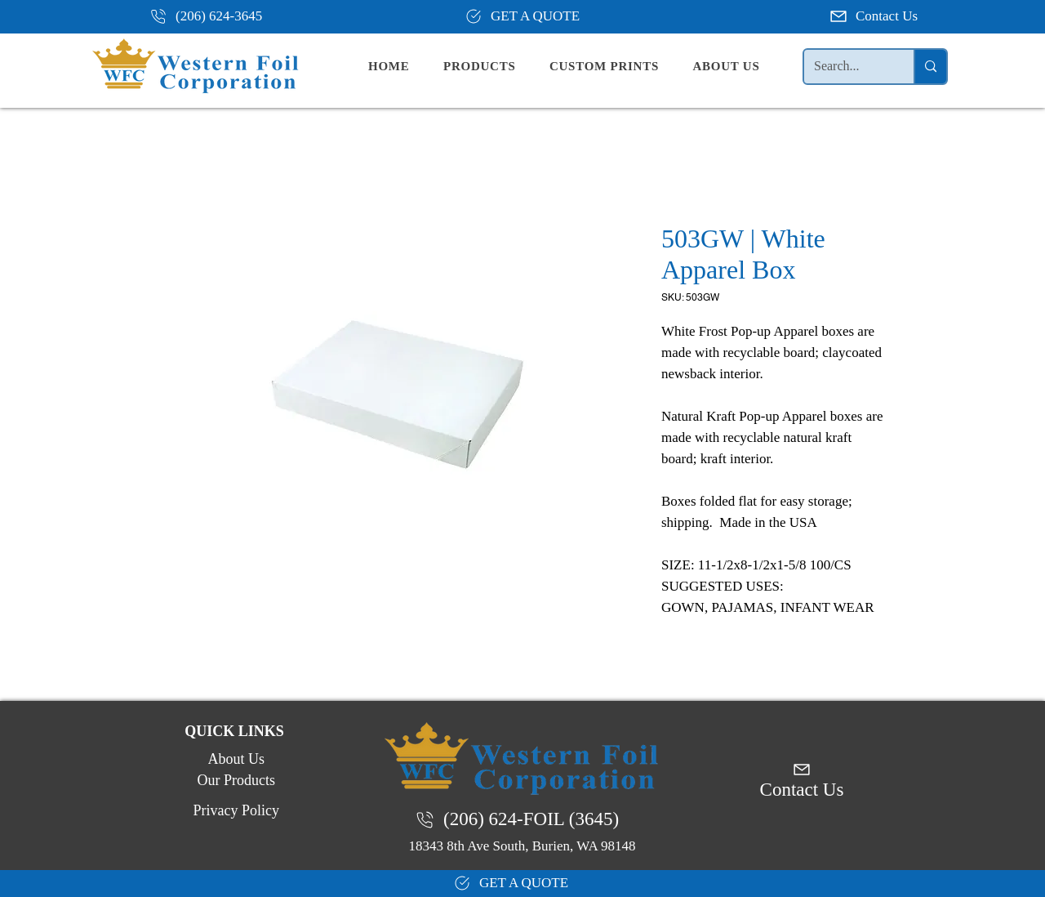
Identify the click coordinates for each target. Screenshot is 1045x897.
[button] (493, 66)
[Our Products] (234, 780)
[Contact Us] (875, 16)
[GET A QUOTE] (522, 16)
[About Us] (234, 759)
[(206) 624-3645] (212, 16)
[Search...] (846, 66)
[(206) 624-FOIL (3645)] (521, 819)
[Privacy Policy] (234, 810)
